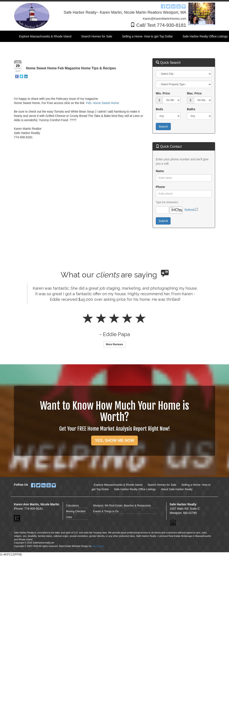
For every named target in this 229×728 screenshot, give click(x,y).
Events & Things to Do (106, 511)
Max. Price (194, 93)
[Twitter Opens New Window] (168, 5)
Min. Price (163, 93)
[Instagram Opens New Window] (183, 5)
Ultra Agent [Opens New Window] (98, 546)
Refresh (190, 209)
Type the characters (167, 202)
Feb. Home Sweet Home (102, 103)
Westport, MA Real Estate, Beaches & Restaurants (122, 505)
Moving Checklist (76, 511)
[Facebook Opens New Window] (163, 5)
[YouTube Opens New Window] (178, 5)
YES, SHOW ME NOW (114, 440)
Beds (159, 109)
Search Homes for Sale (161, 484)
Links (69, 517)
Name (160, 171)
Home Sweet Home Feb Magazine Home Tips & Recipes (71, 68)
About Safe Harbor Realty (177, 489)
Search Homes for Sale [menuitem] (96, 36)
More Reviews (114, 344)
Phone (160, 187)
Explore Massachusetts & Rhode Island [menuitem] (45, 36)
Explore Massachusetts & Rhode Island (118, 484)
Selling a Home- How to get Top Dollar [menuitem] (147, 36)
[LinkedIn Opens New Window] (173, 5)
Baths (191, 109)
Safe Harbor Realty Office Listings (135, 489)
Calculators (72, 505)
